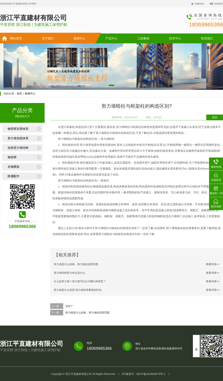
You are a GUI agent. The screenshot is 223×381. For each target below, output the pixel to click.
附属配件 (14, 176)
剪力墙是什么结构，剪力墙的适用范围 (87, 312)
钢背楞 (12, 157)
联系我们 (207, 38)
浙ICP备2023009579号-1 (150, 373)
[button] (111, 85)
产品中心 (111, 38)
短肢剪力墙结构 (18, 147)
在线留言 (218, 3)
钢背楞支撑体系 (18, 128)
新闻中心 (79, 38)
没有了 (69, 306)
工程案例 (143, 38)
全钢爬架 (14, 166)
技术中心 (175, 38)
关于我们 (48, 38)
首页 (19, 93)
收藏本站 (199, 3)
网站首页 (16, 38)
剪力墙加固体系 (18, 138)
